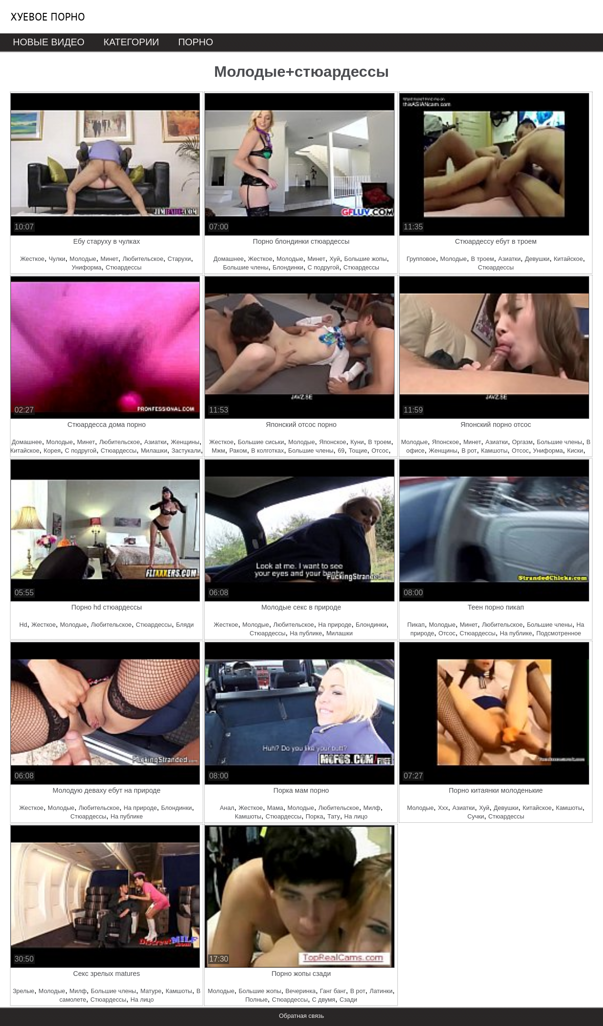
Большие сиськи (261, 442)
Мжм (218, 450)
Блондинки (287, 267)
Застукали (185, 450)
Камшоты (494, 450)
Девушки (537, 258)
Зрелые (23, 991)
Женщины (185, 442)
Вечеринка (300, 991)
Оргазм (522, 442)
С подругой (323, 267)
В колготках (267, 450)
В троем (482, 258)
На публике (306, 633)
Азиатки (509, 258)
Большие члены (246, 267)
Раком (238, 450)
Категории (131, 42)
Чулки (57, 258)
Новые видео (48, 42)
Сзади (348, 999)
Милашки (154, 450)
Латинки (381, 991)
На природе (335, 624)
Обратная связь (301, 1015)
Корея (52, 450)
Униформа (86, 267)
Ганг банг (333, 991)
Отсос (380, 450)
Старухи (179, 258)
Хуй (335, 258)
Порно (195, 42)
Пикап (416, 624)
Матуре (150, 991)
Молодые (83, 258)
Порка (314, 816)
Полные (256, 999)
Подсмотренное (558, 633)
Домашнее (228, 258)
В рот (469, 450)
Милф (372, 807)
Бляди (185, 624)
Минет (109, 258)
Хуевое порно (47, 16)
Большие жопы (365, 258)
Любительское (143, 258)
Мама (275, 807)
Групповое (421, 258)
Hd (23, 624)
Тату (333, 816)
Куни (357, 442)
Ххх (443, 807)
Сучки (476, 816)
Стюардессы (123, 267)
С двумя (323, 999)
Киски (575, 450)
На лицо (356, 816)
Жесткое (32, 258)
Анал (227, 807)
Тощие (358, 450)
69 (341, 450)
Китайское (568, 258)
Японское (332, 442)
